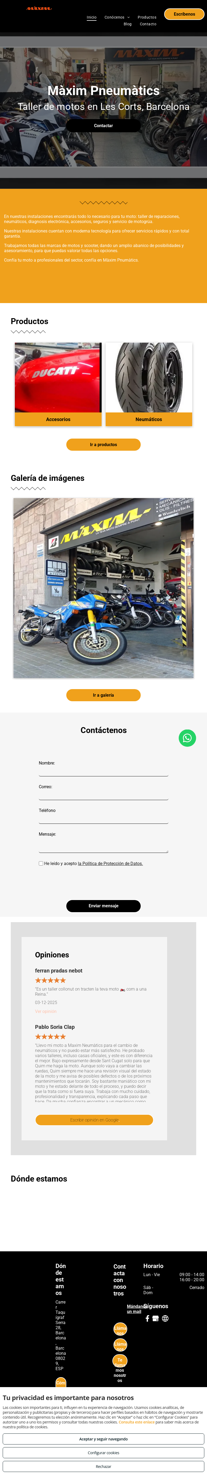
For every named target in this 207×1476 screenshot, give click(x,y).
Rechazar (103, 1466)
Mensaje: (47, 834)
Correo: (45, 786)
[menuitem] (92, 17)
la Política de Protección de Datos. (110, 863)
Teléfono (47, 810)
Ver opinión (46, 985)
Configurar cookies (103, 1452)
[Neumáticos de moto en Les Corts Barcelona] (103, 588)
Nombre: (47, 763)
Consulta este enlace (136, 1422)
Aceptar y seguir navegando (103, 1439)
